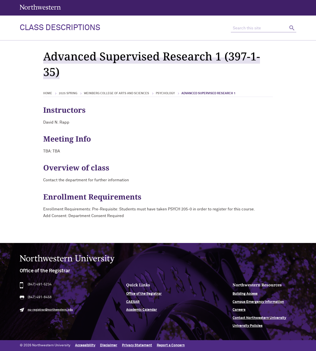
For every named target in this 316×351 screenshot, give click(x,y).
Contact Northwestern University (259, 319)
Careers (239, 311)
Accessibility (85, 345)
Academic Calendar (141, 311)
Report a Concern (171, 345)
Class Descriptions (60, 28)
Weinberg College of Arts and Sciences (116, 93)
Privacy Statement (137, 345)
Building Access (245, 295)
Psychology (165, 93)
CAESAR (132, 303)
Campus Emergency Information (258, 303)
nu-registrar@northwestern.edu (50, 311)
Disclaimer (108, 345)
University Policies (247, 327)
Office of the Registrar (144, 295)
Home (47, 93)
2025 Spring (68, 93)
